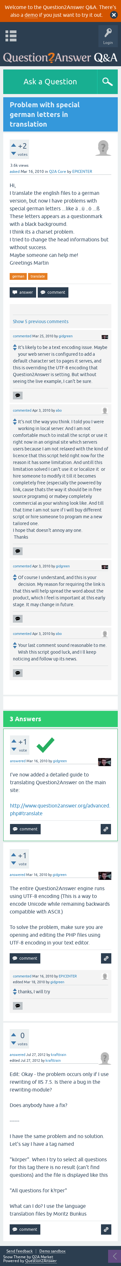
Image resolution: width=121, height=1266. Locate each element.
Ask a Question (50, 81)
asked (15, 171)
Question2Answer (41, 1261)
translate (38, 276)
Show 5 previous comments (40, 321)
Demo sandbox (52, 1251)
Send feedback (19, 1251)
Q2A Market (42, 1257)
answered (17, 761)
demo (31, 15)
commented (22, 336)
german (18, 276)
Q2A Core (57, 171)
